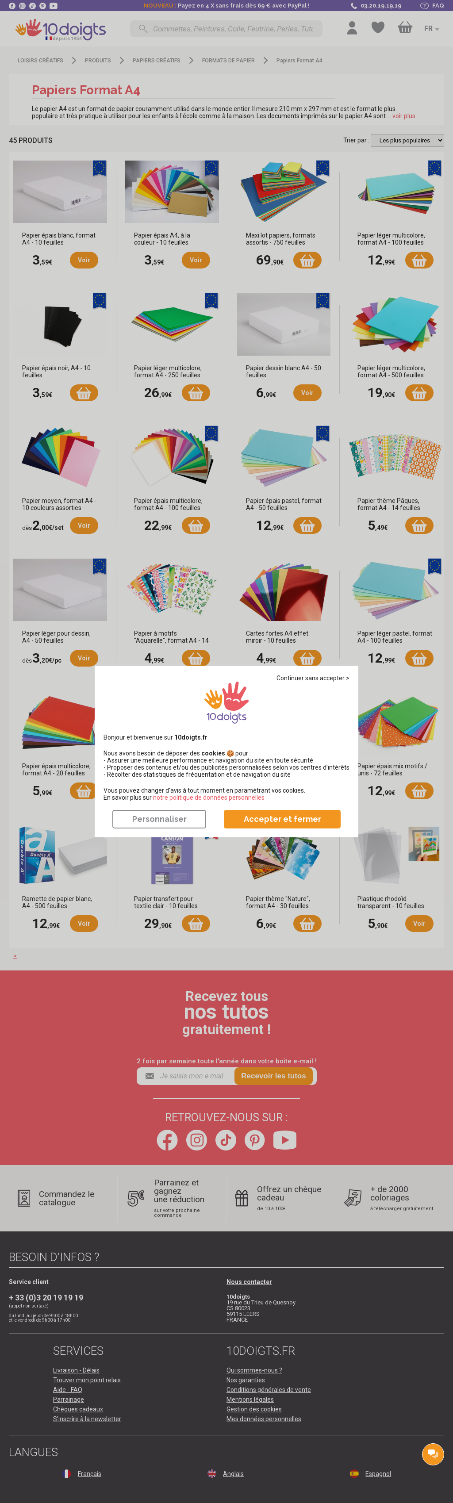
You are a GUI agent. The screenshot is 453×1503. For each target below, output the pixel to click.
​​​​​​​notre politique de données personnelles (209, 797)
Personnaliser (159, 819)
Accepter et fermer (282, 819)
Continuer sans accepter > (312, 678)
